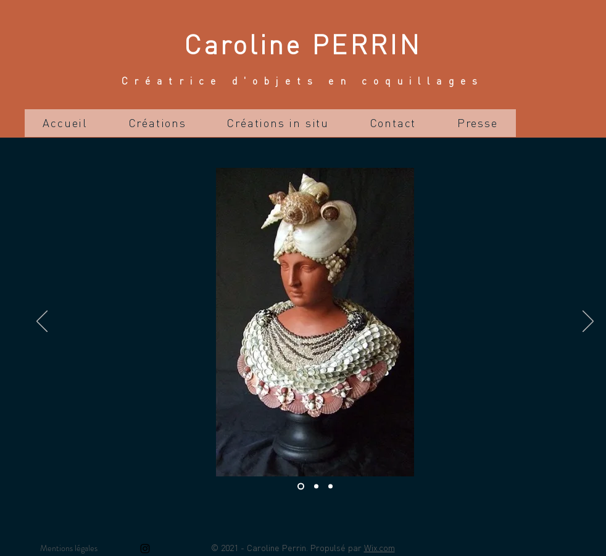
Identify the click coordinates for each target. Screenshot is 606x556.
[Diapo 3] (330, 486)
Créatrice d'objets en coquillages (303, 80)
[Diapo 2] (316, 486)
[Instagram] (145, 548)
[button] (157, 123)
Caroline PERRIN (303, 43)
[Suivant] (588, 322)
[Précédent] (42, 322)
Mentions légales (69, 548)
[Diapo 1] (300, 486)
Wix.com (379, 547)
